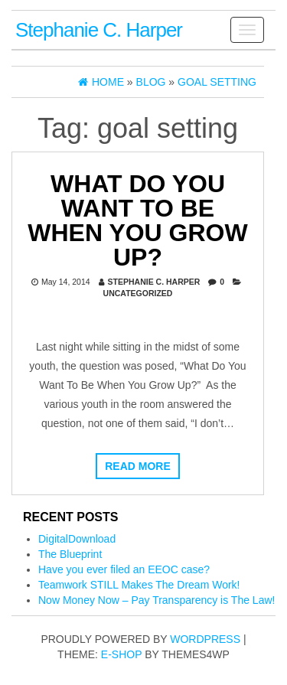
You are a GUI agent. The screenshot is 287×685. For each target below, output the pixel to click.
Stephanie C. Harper (98, 29)
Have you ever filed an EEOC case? (124, 569)
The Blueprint (70, 554)
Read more (138, 466)
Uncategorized (138, 293)
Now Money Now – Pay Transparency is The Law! (156, 600)
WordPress (205, 639)
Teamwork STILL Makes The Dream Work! (139, 585)
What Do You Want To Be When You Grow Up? (137, 220)
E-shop (121, 654)
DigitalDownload (77, 539)
